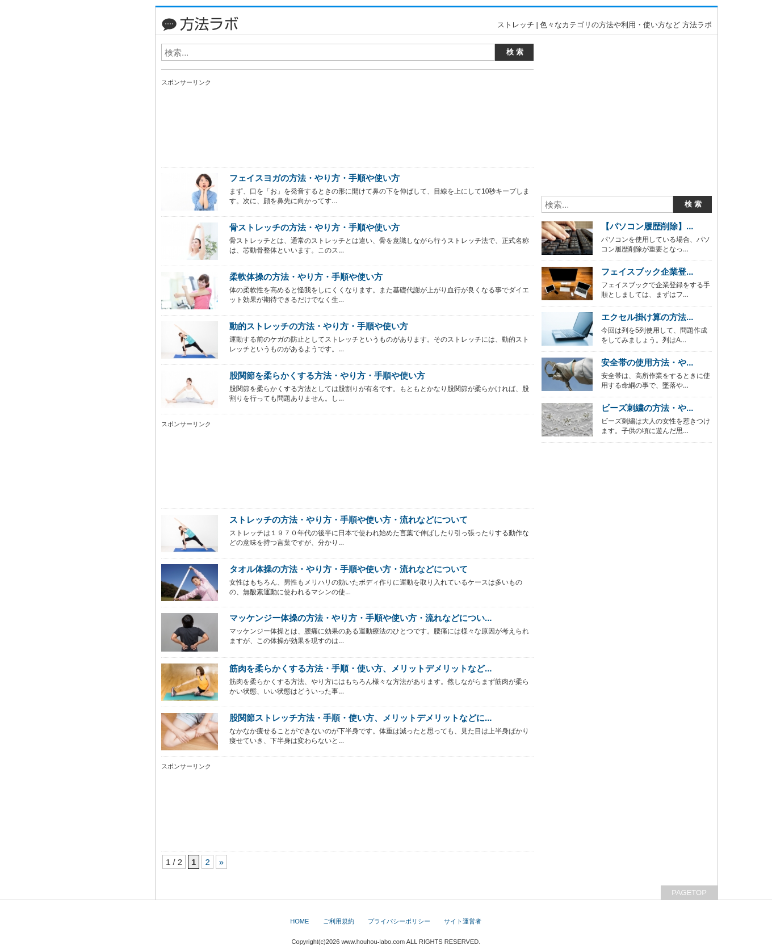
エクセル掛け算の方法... (647, 317)
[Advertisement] (99, 176)
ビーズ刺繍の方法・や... (647, 408)
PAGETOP (689, 892)
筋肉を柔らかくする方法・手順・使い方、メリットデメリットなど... (360, 668)
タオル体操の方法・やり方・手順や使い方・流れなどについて (348, 569)
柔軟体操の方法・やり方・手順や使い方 (306, 277)
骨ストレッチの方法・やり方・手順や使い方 (314, 227)
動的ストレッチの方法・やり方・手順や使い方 (318, 326)
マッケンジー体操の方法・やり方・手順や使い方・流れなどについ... (360, 618)
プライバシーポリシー (399, 921)
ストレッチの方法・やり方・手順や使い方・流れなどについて (348, 519)
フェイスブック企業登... (647, 271)
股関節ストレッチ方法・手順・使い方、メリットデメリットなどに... (360, 718)
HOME (299, 921)
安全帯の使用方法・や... (647, 362)
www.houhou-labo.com (373, 941)
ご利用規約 (338, 921)
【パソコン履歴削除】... (647, 226)
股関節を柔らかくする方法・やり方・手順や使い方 (327, 375)
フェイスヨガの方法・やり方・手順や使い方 (314, 178)
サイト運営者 (462, 921)
